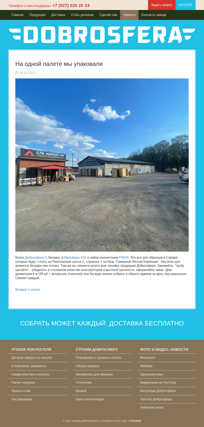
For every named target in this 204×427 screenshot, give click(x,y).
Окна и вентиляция (90, 399)
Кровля (81, 391)
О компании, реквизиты (28, 366)
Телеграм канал (152, 407)
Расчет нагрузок (23, 382)
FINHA (123, 257)
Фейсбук (146, 366)
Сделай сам (108, 15)
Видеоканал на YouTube (158, 382)
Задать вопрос (162, 5)
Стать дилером (82, 15)
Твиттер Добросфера (156, 399)
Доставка (58, 15)
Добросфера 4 (35, 257)
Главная (17, 15)
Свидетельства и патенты (30, 374)
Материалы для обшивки (94, 374)
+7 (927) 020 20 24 (71, 5)
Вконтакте (147, 357)
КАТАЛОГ (185, 5)
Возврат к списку (27, 289)
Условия (135, 421)
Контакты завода (153, 15)
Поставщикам (21, 399)
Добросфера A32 (73, 257)
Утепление (84, 382)
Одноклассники (151, 374)
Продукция (37, 15)
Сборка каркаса (87, 366)
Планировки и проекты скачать (99, 357)
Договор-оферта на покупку (31, 357)
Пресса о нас (21, 391)
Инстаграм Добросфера (158, 391)
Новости (129, 15)
